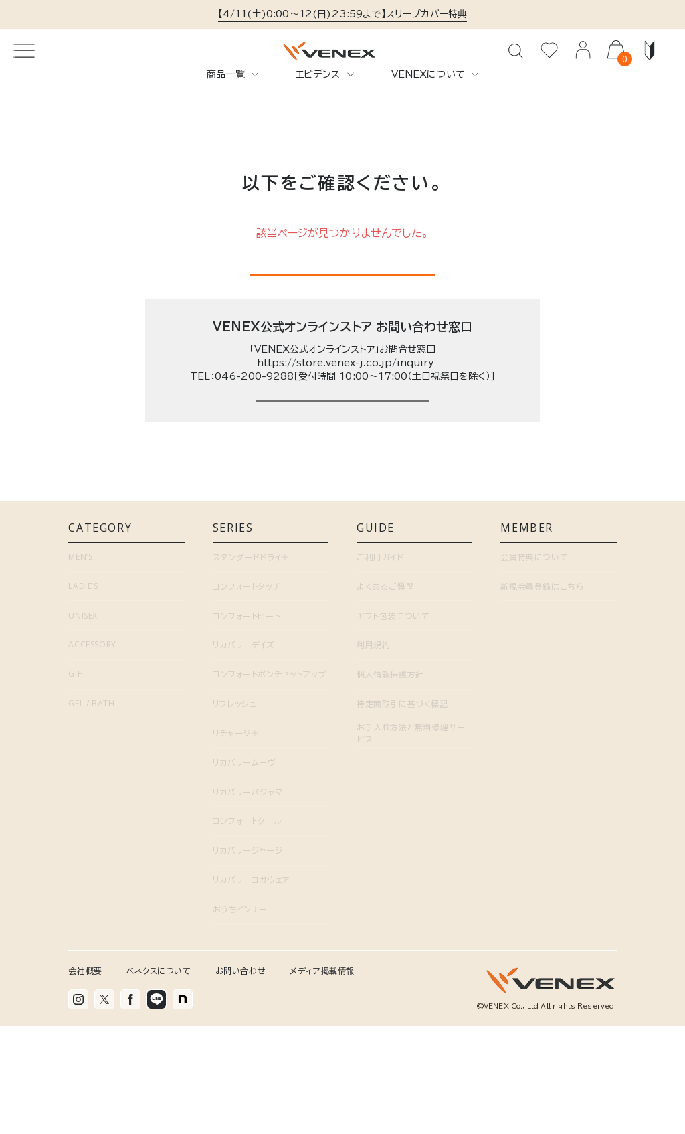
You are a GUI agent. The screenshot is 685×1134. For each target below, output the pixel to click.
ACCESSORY (92, 753)
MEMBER (558, 640)
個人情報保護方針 (390, 783)
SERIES (270, 640)
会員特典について (534, 666)
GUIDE (414, 640)
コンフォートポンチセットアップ (269, 783)
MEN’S (80, 665)
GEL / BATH (91, 812)
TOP (23, 116)
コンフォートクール (247, 930)
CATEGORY (126, 640)
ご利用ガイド (380, 666)
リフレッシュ (235, 813)
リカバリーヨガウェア (251, 989)
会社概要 (85, 1079)
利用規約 (373, 754)
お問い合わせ (240, 1079)
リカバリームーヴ (244, 871)
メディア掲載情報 (322, 1079)
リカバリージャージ (247, 959)
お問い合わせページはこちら (342, 490)
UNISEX (83, 724)
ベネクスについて (158, 1079)
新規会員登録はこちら (541, 695)
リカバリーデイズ (244, 754)
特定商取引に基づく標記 (402, 813)
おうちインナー (240, 1018)
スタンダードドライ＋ (251, 666)
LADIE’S (83, 694)
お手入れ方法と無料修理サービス (411, 842)
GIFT (77, 783)
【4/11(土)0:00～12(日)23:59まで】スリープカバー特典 (343, 14)
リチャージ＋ (236, 842)
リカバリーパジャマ (247, 900)
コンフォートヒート (246, 724)
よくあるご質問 (385, 695)
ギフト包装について (393, 724)
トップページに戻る (342, 324)
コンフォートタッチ (246, 695)
